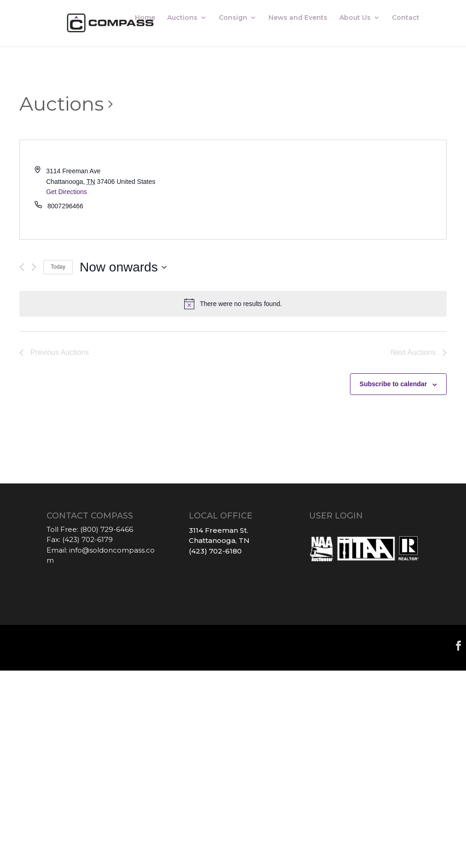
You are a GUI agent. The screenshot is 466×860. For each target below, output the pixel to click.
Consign (233, 19)
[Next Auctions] (33, 267)
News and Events (297, 19)
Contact (405, 19)
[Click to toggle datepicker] (123, 267)
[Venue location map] (339, 189)
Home (145, 19)
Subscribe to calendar (393, 384)
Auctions (182, 19)
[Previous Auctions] (21, 267)
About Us (355, 19)
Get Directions (66, 191)
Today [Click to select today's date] (58, 267)
